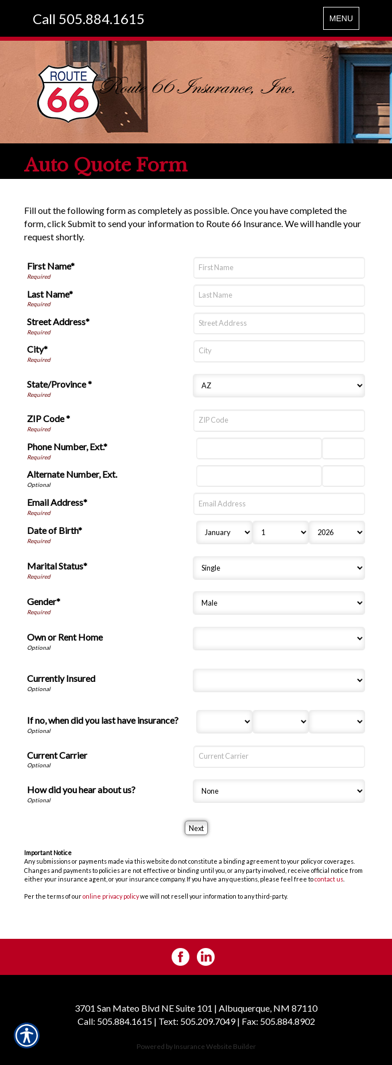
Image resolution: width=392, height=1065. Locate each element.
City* (37, 349)
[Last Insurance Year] (337, 722)
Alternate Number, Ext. (72, 474)
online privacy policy (111, 896)
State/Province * (59, 384)
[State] (279, 385)
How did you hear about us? (81, 789)
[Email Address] (279, 503)
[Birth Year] (337, 532)
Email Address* (57, 502)
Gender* (43, 601)
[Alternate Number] (259, 476)
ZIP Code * (48, 418)
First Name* (51, 265)
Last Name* (50, 293)
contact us (329, 879)
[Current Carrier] (279, 756)
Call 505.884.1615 (89, 18)
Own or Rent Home (65, 636)
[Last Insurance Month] (224, 722)
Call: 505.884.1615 (114, 1021)
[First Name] (279, 268)
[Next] (196, 828)
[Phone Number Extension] (343, 448)
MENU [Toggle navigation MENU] (344, 21)
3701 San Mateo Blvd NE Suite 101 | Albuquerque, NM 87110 (196, 1007)
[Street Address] (279, 323)
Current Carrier (57, 755)
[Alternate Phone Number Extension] (343, 476)
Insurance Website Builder (215, 1046)
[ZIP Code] (279, 420)
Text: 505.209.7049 (196, 1021)
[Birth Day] (281, 532)
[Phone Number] (259, 448)
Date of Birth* (54, 530)
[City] (279, 351)
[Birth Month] (224, 532)
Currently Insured (61, 678)
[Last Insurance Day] (281, 722)
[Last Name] (279, 295)
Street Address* (58, 321)
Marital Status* (57, 565)
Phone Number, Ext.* (67, 446)
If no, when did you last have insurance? (102, 720)
